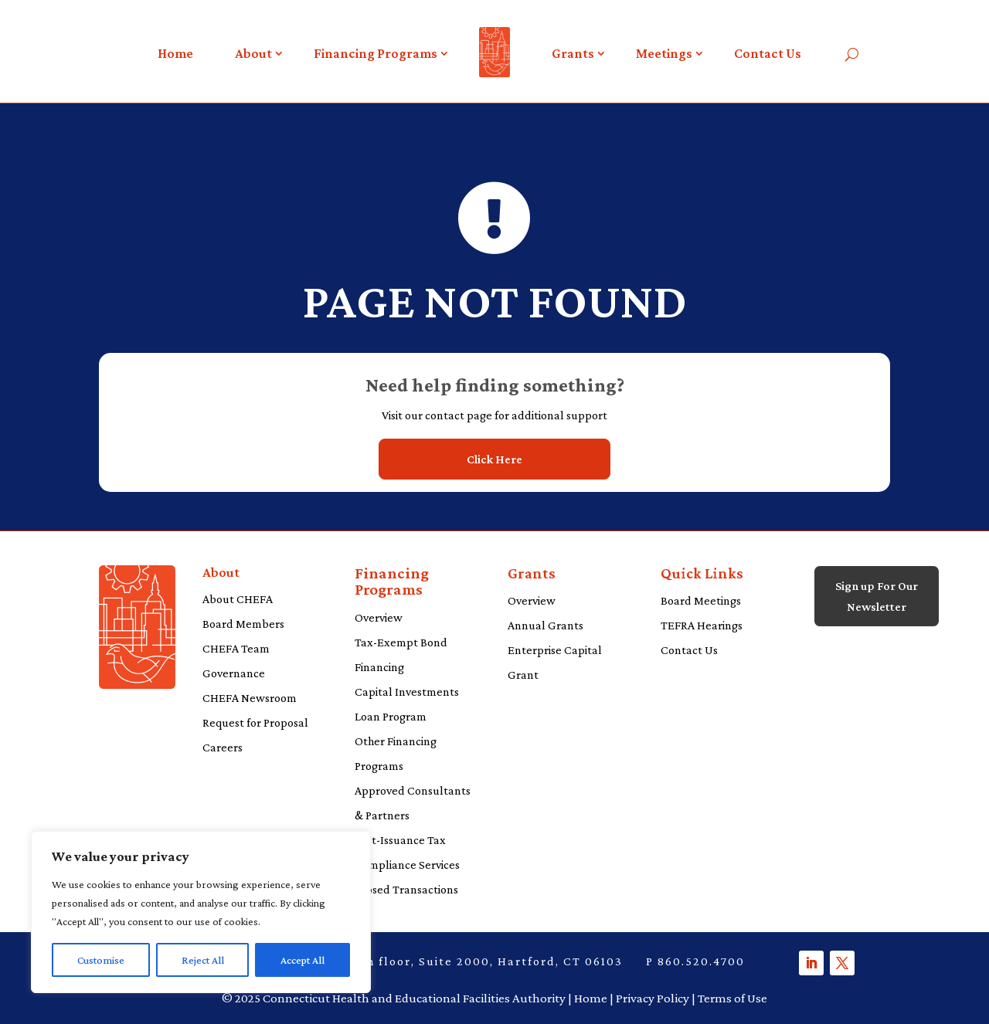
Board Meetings (701, 600)
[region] (201, 912)
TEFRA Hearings (702, 625)
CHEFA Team (236, 648)
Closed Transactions (406, 889)
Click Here (494, 459)
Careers (222, 747)
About (253, 53)
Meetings (664, 53)
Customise (100, 960)
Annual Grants (545, 625)
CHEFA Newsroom (249, 697)
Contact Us (767, 53)
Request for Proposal (255, 722)
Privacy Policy (652, 998)
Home (175, 53)
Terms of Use (732, 998)
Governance (233, 673)
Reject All (203, 960)
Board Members (243, 623)
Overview (379, 617)
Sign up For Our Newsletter (876, 596)
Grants (573, 53)
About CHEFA (237, 598)
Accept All (302, 960)
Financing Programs (375, 53)
